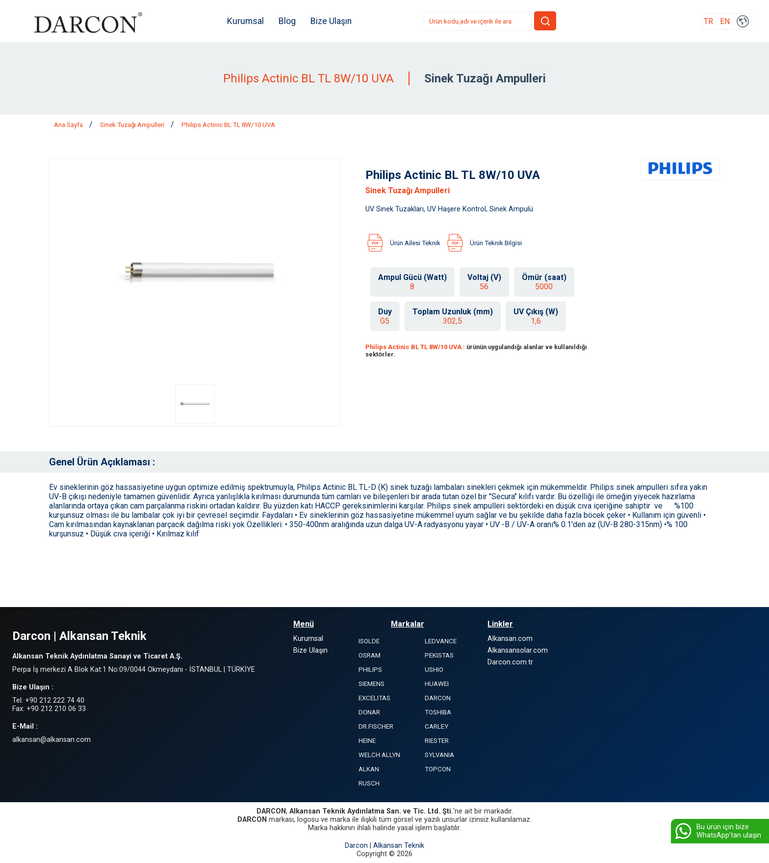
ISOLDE (369, 641)
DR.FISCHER (376, 726)
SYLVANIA (439, 755)
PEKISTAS (439, 655)
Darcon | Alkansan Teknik (384, 845)
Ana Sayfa (69, 124)
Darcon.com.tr (510, 662)
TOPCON (438, 769)
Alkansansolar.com (517, 650)
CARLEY (436, 726)
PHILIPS (370, 669)
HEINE (367, 740)
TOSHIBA (438, 712)
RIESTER (437, 740)
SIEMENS (371, 683)
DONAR (369, 712)
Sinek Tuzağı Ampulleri (133, 124)
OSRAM (370, 655)
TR (708, 21)
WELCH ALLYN (379, 755)
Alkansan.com (510, 639)
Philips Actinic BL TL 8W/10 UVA (228, 124)
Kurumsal (245, 21)
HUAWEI (437, 683)
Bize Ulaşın (331, 21)
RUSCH (369, 783)
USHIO (434, 669)
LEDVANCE (441, 641)
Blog (287, 21)
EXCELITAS (374, 698)
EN (725, 21)
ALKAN (369, 769)
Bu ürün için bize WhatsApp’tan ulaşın (717, 831)
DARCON (438, 698)
